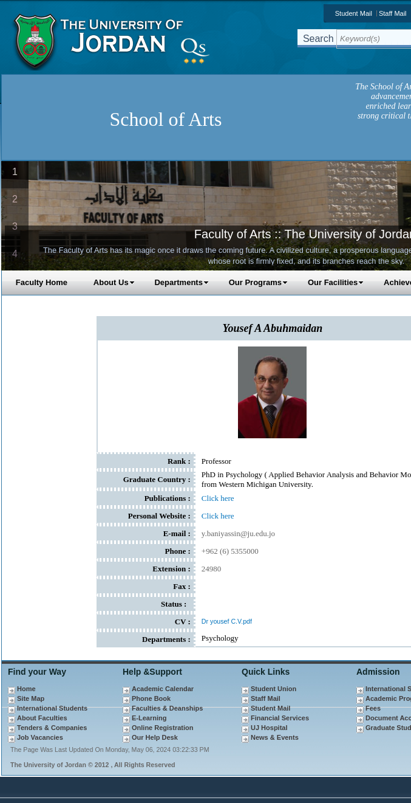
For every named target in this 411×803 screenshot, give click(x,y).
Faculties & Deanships (167, 708)
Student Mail (353, 13)
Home (26, 688)
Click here (218, 498)
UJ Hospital (269, 727)
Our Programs (258, 282)
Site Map (30, 698)
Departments (181, 282)
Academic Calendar (163, 688)
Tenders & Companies (52, 727)
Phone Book (151, 698)
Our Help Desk (155, 737)
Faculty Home (41, 282)
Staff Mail (265, 698)
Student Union (273, 688)
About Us (114, 282)
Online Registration (162, 727)
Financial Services (280, 718)
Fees (373, 708)
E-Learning (149, 718)
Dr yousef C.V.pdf (227, 621)
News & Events (275, 737)
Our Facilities (336, 282)
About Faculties (42, 718)
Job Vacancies (40, 737)
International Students (52, 708)
